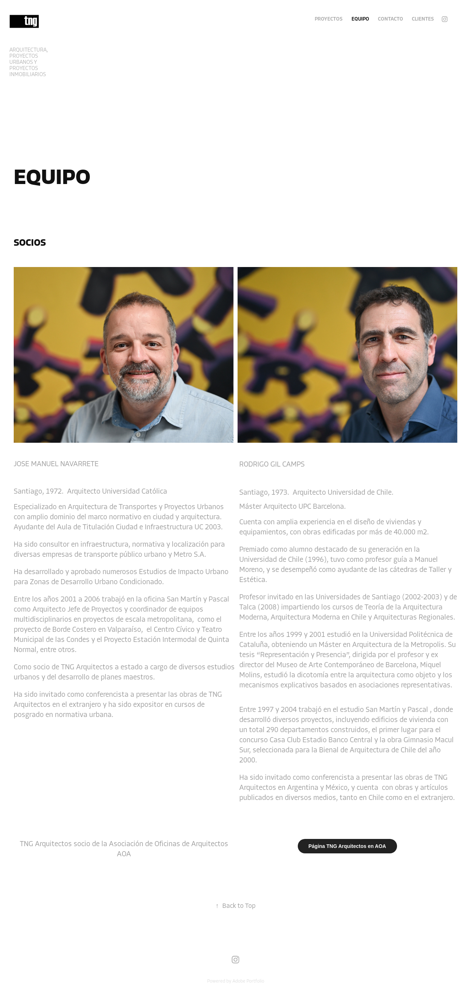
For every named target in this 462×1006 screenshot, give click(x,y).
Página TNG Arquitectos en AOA (347, 846)
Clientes (423, 19)
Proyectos (329, 19)
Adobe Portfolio (248, 981)
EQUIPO (360, 19)
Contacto (390, 19)
